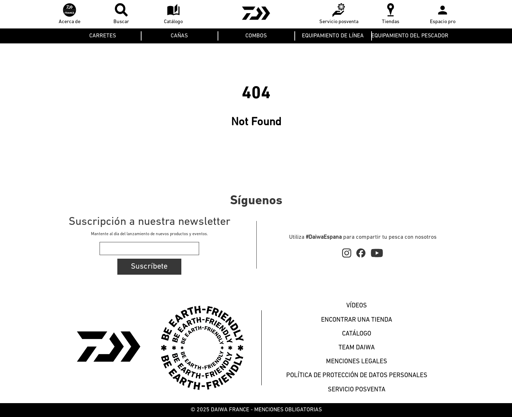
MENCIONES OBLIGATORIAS (288, 410)
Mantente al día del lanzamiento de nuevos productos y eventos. (149, 234)
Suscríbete (149, 267)
